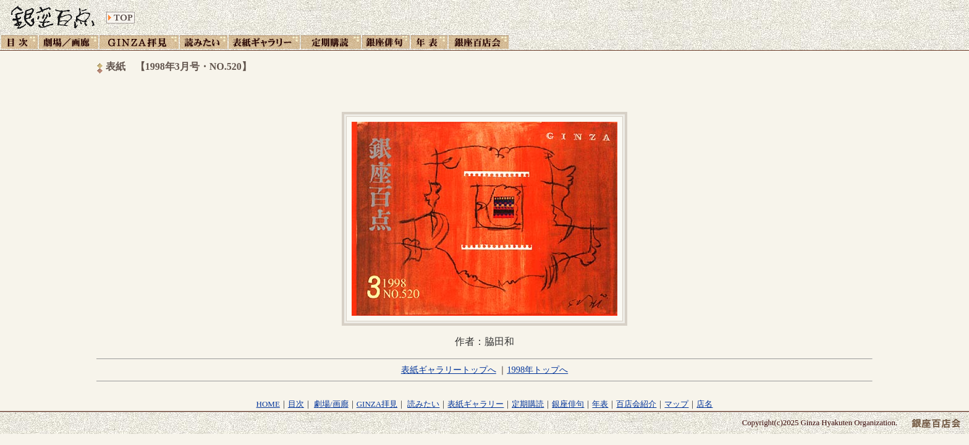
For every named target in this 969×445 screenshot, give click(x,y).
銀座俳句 (568, 404)
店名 (704, 404)
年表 (600, 404)
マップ (676, 404)
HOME (268, 404)
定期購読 (528, 404)
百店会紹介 (636, 404)
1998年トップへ (537, 370)
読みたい (423, 404)
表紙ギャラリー (475, 404)
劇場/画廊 (331, 404)
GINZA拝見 (377, 404)
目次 (296, 404)
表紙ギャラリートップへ (448, 370)
